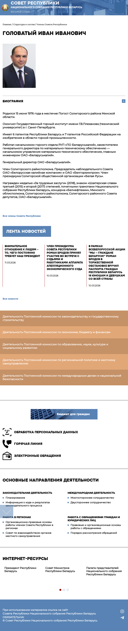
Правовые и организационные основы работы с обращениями (96, 526)
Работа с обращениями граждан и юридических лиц (94, 519)
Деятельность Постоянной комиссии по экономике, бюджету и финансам (56, 332)
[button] (119, 7)
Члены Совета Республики (52, 24)
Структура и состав (24, 24)
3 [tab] (68, 590)
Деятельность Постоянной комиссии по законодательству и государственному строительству (61, 318)
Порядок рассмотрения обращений (94, 532)
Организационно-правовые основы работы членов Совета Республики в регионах (29, 525)
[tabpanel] (23, 569)
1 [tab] (60, 590)
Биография (13, 101)
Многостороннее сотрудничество (92, 497)
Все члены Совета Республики (22, 216)
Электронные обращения (32, 456)
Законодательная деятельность (27, 492)
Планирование (15, 497)
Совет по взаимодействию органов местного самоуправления (28, 534)
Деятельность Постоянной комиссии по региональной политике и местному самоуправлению (59, 361)
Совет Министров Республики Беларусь (60, 569)
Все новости (10, 298)
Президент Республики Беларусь (20, 569)
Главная (7, 24)
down (6, 511)
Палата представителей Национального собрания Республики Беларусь (104, 571)
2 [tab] (64, 590)
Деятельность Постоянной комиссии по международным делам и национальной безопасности (62, 377)
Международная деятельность (91, 492)
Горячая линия (22, 444)
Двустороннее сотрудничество (91, 502)
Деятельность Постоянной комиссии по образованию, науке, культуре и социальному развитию (55, 346)
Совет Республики (46, 4)
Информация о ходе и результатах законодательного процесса (28, 504)
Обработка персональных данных (40, 432)
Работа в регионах (17, 517)
